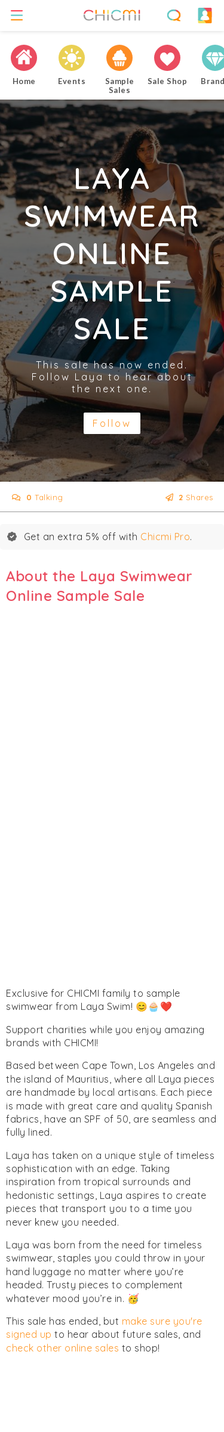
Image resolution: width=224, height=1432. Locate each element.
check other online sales (62, 1348)
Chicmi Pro (165, 537)
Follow (112, 423)
